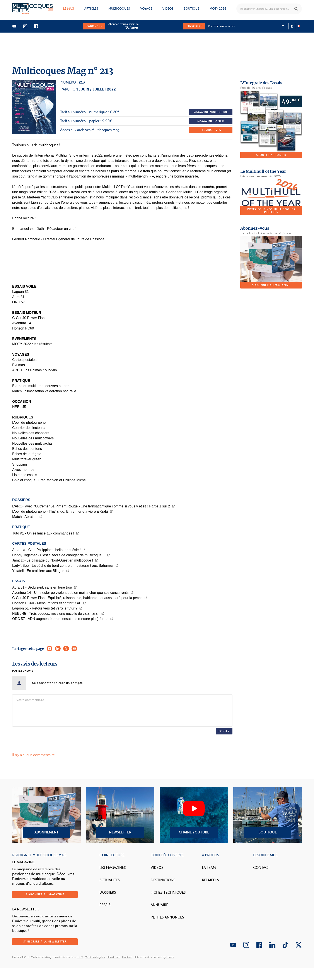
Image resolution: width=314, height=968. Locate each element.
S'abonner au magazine (271, 285)
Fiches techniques (168, 893)
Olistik (170, 957)
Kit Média (210, 880)
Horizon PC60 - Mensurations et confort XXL (49, 603)
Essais (105, 905)
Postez (224, 731)
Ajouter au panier (271, 155)
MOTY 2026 (218, 8)
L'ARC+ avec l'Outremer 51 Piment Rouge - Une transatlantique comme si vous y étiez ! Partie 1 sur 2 (93, 506)
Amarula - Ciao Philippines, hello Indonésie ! (48, 550)
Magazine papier (210, 121)
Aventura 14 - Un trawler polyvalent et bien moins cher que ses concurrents (72, 592)
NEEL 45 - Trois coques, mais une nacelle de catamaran (58, 613)
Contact (261, 868)
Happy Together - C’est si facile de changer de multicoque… (61, 555)
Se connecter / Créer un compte (57, 683)
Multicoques (119, 8)
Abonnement (46, 815)
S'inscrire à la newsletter (45, 941)
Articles (91, 8)
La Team (209, 868)
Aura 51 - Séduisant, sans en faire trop (44, 587)
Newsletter (120, 815)
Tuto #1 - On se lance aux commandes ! (45, 533)
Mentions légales (95, 957)
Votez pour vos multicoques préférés (271, 210)
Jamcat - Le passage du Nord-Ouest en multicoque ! (55, 560)
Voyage (146, 8)
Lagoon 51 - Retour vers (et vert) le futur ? (47, 608)
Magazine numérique (210, 112)
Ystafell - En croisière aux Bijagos (40, 571)
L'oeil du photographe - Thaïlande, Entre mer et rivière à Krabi (62, 511)
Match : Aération (27, 517)
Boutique (191, 8)
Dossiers (107, 893)
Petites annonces (167, 917)
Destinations (163, 880)
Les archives (210, 129)
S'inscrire (194, 26)
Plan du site (113, 957)
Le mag (68, 8)
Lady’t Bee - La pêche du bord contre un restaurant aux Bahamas (65, 565)
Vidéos (167, 8)
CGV (80, 957)
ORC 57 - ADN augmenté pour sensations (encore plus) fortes (62, 619)
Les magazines (112, 868)
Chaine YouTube (194, 815)
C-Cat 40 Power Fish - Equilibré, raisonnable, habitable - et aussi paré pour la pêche (79, 598)
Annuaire (159, 905)
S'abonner (94, 26)
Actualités (109, 880)
